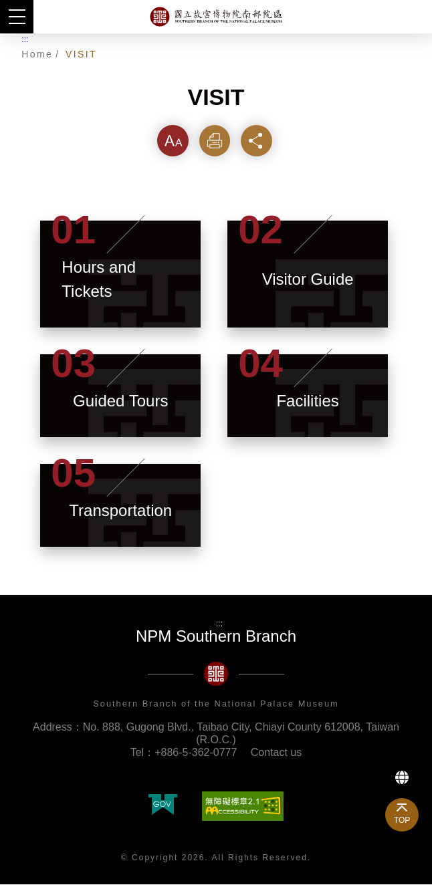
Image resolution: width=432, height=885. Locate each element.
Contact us (276, 753)
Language (402, 777)
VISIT (81, 54)
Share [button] (259, 140)
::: (24, 39)
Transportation (120, 511)
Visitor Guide (308, 280)
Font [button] (173, 140)
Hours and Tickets (99, 280)
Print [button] (216, 140)
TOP (402, 820)
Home (37, 54)
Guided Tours (120, 401)
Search (415, 16)
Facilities (307, 401)
